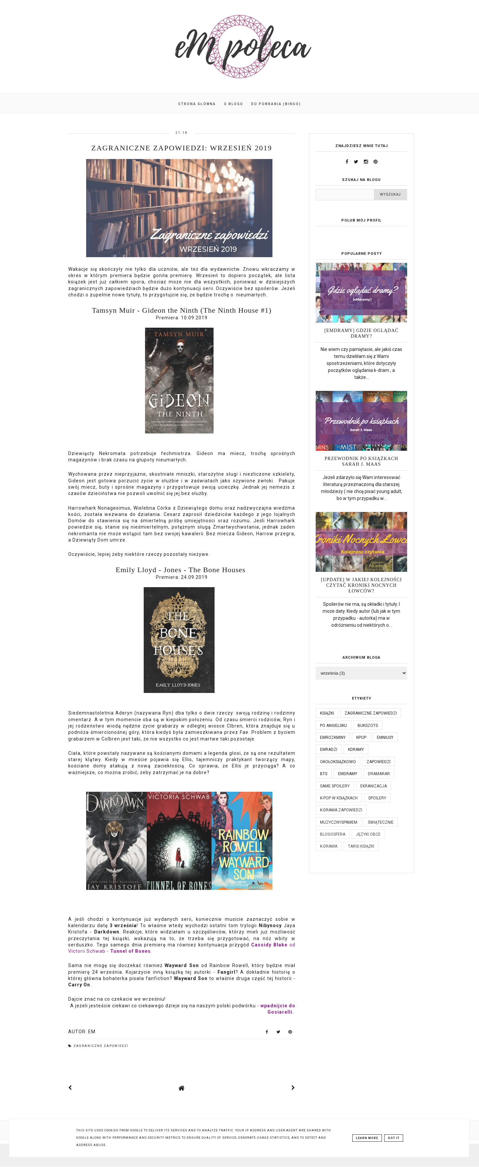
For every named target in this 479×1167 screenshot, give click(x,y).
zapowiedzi (379, 761)
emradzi (328, 749)
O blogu (233, 104)
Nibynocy (270, 925)
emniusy (385, 737)
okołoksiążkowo (338, 761)
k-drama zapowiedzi (341, 810)
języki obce (368, 834)
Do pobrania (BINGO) (276, 104)
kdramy (356, 749)
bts (323, 773)
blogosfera (332, 834)
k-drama (328, 846)
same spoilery (335, 786)
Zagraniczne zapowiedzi (101, 1046)
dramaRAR (379, 773)
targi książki (361, 846)
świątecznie (381, 822)
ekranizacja (373, 786)
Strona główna (197, 104)
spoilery (377, 798)
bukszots (368, 725)
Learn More (367, 1138)
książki (327, 713)
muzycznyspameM (338, 822)
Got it (393, 1138)
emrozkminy (333, 737)
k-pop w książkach (339, 798)
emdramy (347, 773)
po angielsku (333, 725)
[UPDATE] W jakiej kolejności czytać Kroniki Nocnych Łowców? (361, 585)
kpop (361, 737)
